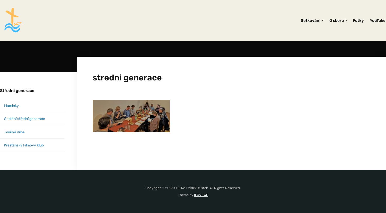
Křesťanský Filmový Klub (24, 145)
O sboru (336, 20)
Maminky (11, 106)
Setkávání (310, 20)
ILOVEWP (201, 195)
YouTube (377, 20)
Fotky (358, 20)
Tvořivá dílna (14, 132)
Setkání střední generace (24, 119)
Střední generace (17, 90)
